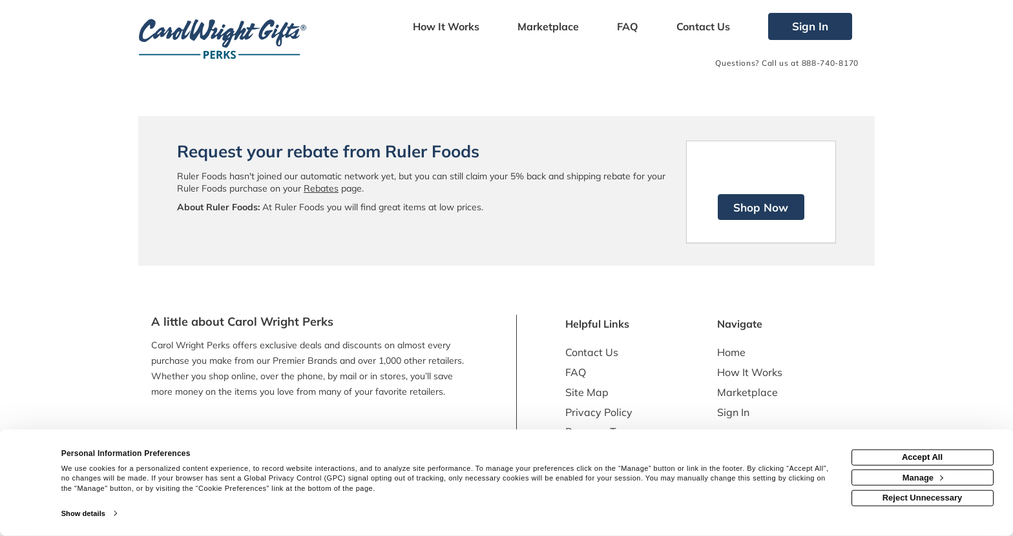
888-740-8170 (830, 63)
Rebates (321, 188)
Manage (923, 477)
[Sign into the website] (810, 26)
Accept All (922, 457)
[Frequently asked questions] (627, 28)
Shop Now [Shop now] (760, 207)
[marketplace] (548, 28)
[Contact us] (703, 28)
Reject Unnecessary (922, 497)
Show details (83, 513)
